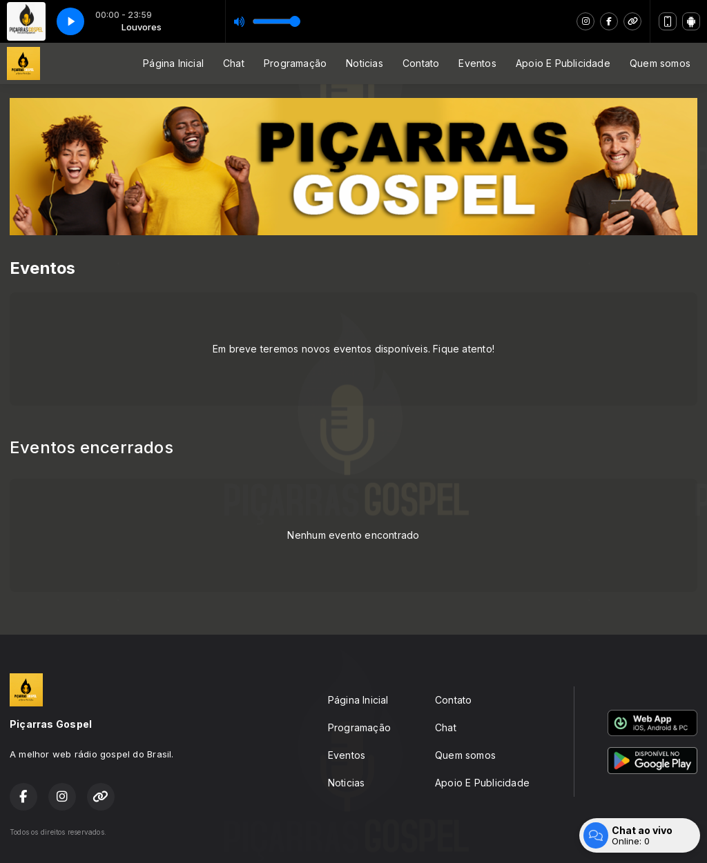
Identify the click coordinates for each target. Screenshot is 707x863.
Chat (233, 63)
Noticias (364, 63)
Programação (295, 63)
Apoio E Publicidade (563, 63)
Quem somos (660, 63)
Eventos (477, 63)
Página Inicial (173, 63)
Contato (421, 63)
